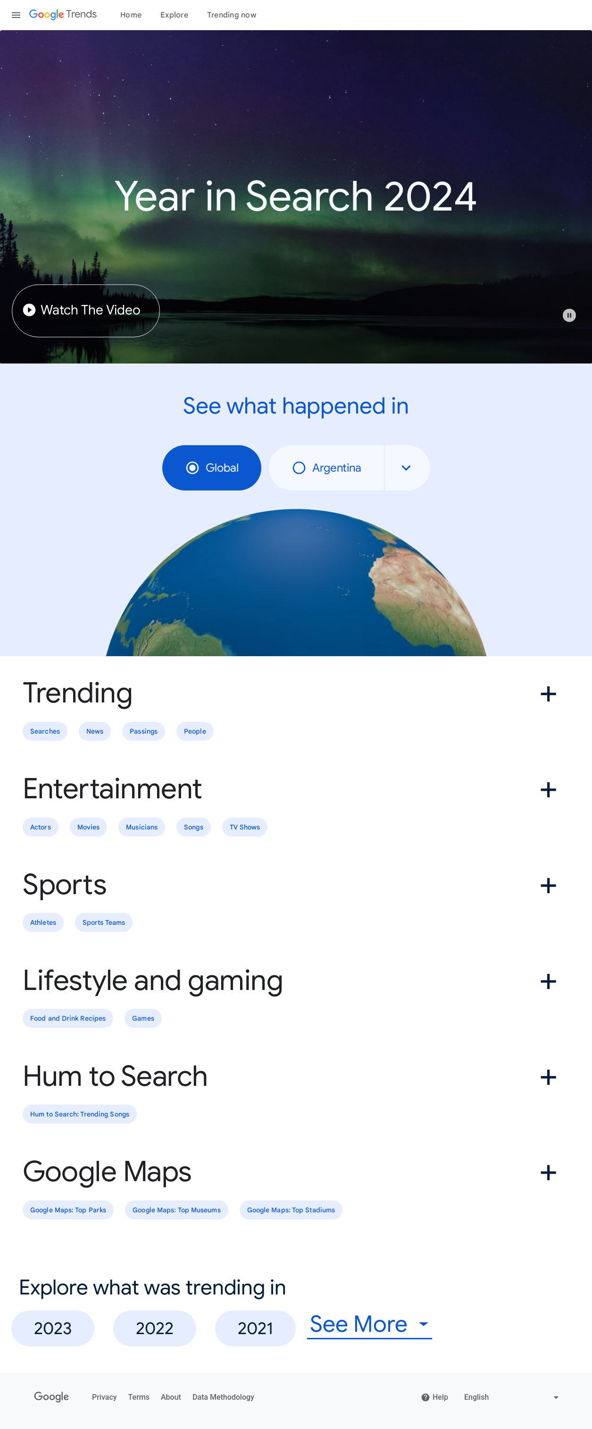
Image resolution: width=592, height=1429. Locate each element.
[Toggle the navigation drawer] (16, 15)
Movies (88, 827)
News (94, 731)
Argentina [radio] (326, 467)
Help (434, 1397)
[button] (574, 320)
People (195, 731)
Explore (174, 15)
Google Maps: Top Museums (176, 1210)
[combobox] (407, 467)
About (171, 1397)
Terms (139, 1397)
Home (131, 15)
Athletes (43, 923)
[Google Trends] (63, 15)
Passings (144, 731)
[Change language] (512, 1397)
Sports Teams (104, 923)
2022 (155, 1328)
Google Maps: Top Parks (68, 1210)
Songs (193, 827)
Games (143, 1018)
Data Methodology (223, 1397)
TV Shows (245, 827)
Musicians (142, 827)
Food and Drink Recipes (68, 1018)
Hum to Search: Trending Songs (79, 1114)
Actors (40, 827)
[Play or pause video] (569, 315)
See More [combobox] (359, 1324)
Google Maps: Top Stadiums (291, 1210)
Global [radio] (212, 467)
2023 (53, 1328)
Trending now (231, 15)
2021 (255, 1328)
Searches (45, 731)
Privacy (104, 1397)
